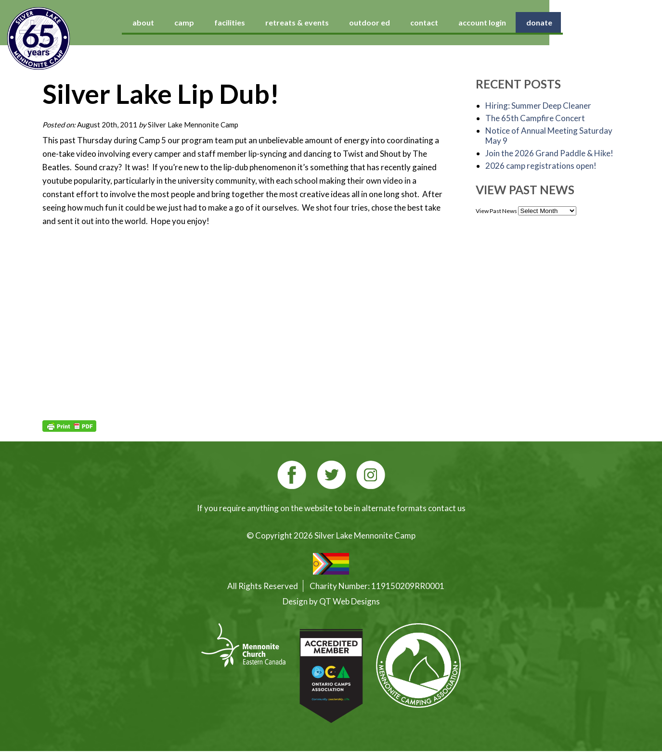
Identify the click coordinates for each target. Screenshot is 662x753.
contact (483, 22)
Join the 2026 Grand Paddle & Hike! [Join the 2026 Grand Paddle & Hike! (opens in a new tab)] (549, 153)
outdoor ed (428, 22)
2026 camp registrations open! (541, 166)
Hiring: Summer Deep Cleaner (538, 105)
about (202, 22)
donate (598, 22)
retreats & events (356, 22)
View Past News (496, 210)
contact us (447, 508)
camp (243, 22)
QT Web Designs (349, 601)
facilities (288, 22)
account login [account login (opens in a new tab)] (541, 22)
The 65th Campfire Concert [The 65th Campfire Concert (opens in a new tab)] (535, 118)
